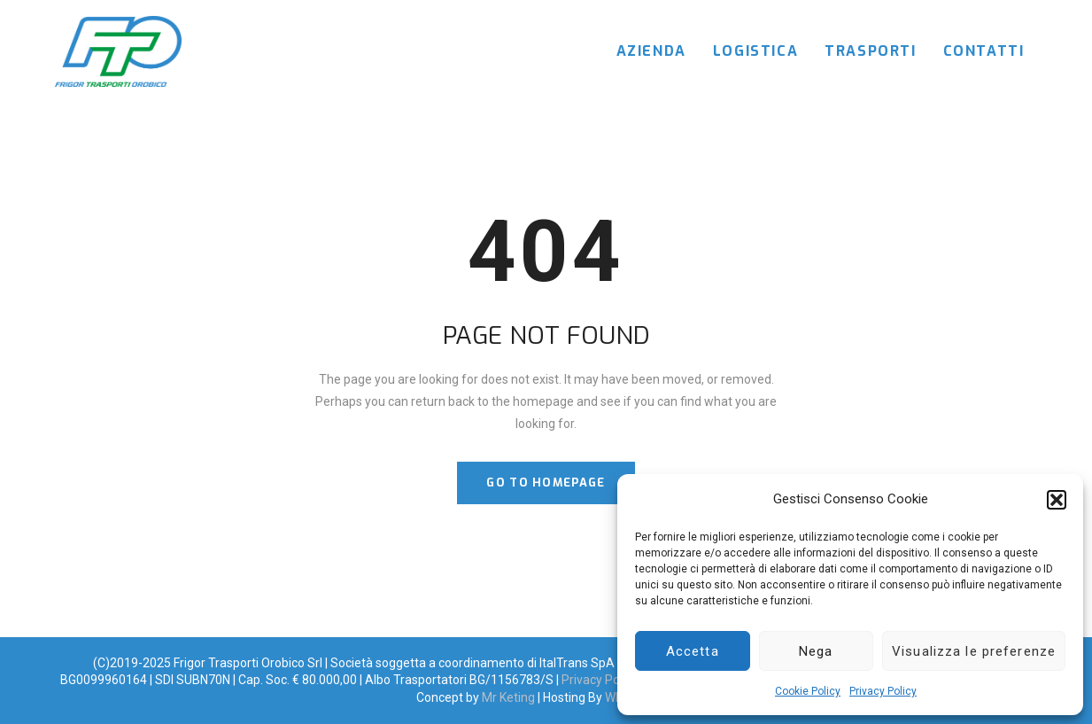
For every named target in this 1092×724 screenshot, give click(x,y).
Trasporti (870, 51)
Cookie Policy (807, 691)
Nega (816, 651)
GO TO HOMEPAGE (545, 482)
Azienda (651, 51)
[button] (1056, 500)
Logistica (755, 51)
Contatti (984, 51)
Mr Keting (508, 697)
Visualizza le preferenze (974, 651)
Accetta (692, 651)
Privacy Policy (883, 691)
